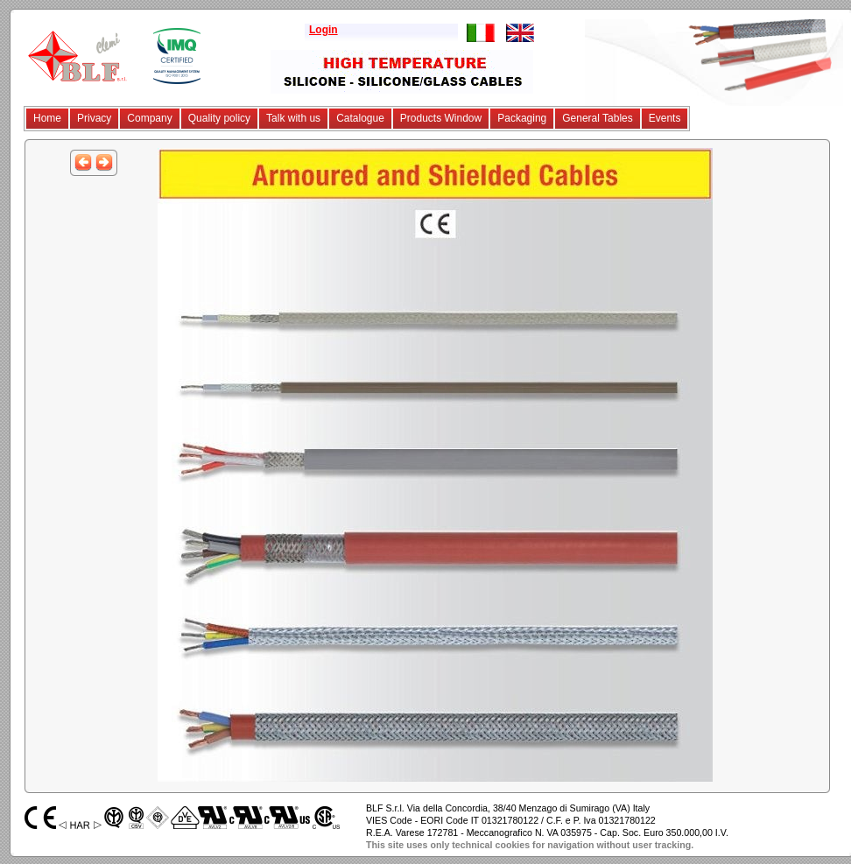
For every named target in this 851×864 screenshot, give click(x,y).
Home (47, 118)
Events (665, 118)
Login (323, 30)
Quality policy (219, 118)
